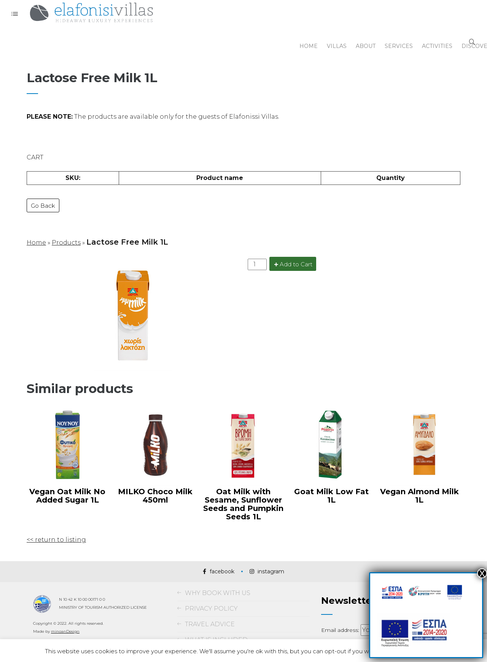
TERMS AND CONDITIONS (225, 638)
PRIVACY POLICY (211, 591)
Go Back (43, 193)
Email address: (341, 612)
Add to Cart (296, 247)
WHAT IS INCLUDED (216, 622)
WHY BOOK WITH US (217, 575)
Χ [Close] (482, 573)
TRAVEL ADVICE (210, 607)
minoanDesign (65, 614)
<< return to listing (56, 522)
